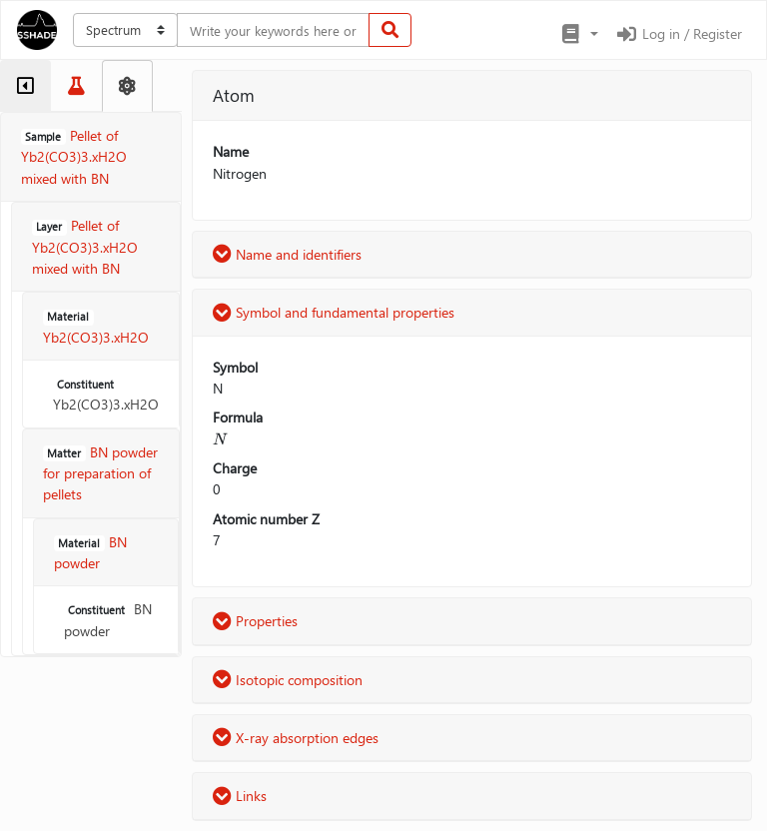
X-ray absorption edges (296, 737)
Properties (255, 620)
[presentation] (220, 438)
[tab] (25, 86)
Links (240, 795)
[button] (578, 34)
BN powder (108, 619)
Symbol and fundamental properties (333, 312)
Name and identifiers (287, 254)
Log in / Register (678, 33)
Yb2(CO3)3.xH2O (106, 395)
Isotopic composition (288, 679)
